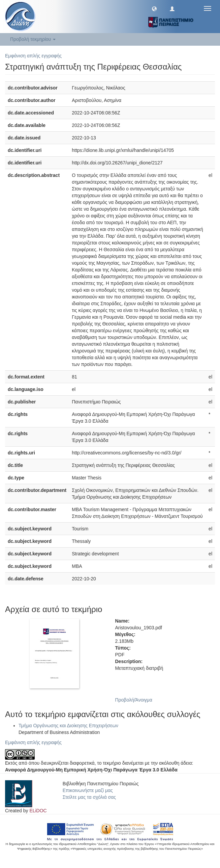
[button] (154, 8)
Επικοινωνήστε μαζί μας (88, 790)
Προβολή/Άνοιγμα (133, 700)
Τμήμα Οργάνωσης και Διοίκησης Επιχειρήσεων (68, 725)
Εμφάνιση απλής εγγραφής (33, 55)
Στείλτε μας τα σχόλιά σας (89, 797)
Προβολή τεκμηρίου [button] (33, 39)
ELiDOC (37, 810)
